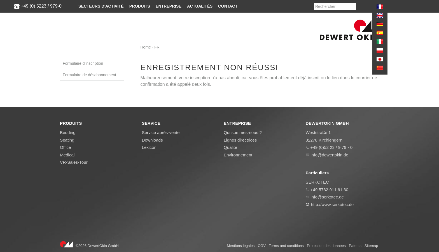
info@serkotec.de (327, 197)
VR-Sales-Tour (74, 162)
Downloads (152, 140)
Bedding (68, 132)
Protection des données (326, 246)
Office (65, 147)
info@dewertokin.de (329, 154)
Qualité (230, 147)
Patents (355, 246)
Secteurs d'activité (101, 6)
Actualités (200, 6)
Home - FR (150, 47)
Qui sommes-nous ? (243, 132)
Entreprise (168, 6)
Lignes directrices (240, 140)
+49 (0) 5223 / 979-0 (41, 6)
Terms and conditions (286, 246)
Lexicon (149, 147)
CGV (262, 246)
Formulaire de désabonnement (89, 75)
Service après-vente (161, 132)
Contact (227, 6)
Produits (139, 6)
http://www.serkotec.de (332, 204)
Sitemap (371, 246)
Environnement (238, 154)
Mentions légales (240, 246)
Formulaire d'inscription (83, 63)
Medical (67, 154)
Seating (67, 140)
